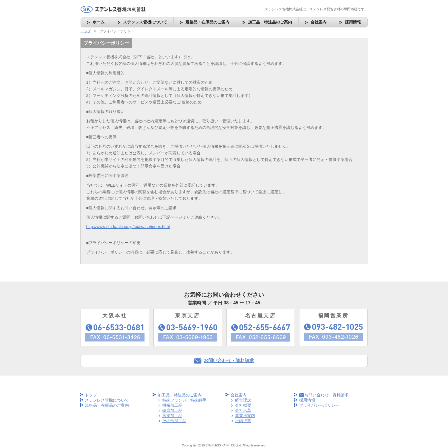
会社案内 (319, 22)
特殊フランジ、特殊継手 (184, 400)
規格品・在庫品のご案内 (207, 22)
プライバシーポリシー (319, 405)
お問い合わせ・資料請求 (229, 360)
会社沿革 (243, 410)
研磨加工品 (172, 410)
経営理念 (243, 400)
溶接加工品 (172, 415)
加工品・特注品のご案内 (270, 22)
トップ (86, 31)
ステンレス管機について (145, 22)
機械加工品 (172, 405)
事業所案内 (245, 415)
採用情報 (353, 22)
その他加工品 (174, 420)
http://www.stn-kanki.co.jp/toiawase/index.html (128, 226)
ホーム (99, 22)
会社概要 (243, 405)
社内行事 (243, 420)
